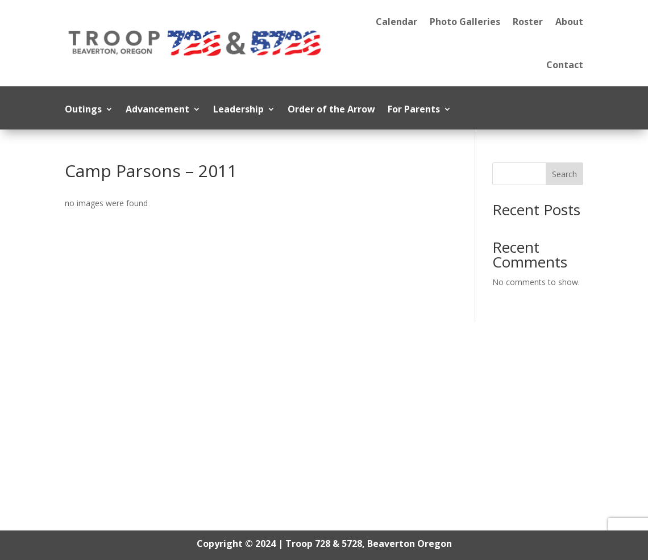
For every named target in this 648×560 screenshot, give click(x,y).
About (569, 21)
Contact (564, 64)
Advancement (157, 110)
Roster (528, 21)
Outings (83, 110)
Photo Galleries (465, 21)
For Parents (414, 110)
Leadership (238, 110)
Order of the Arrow (331, 110)
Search (564, 174)
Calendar (396, 21)
